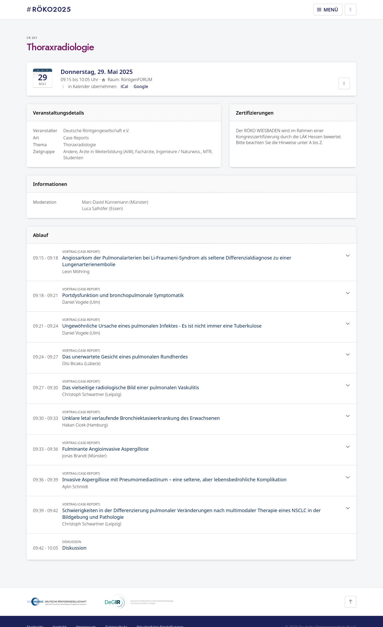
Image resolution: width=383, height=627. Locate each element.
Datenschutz (116, 615)
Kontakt (59, 615)
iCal (124, 86)
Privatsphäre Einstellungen (159, 615)
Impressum (86, 615)
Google (141, 86)
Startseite (35, 615)
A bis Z (315, 142)
